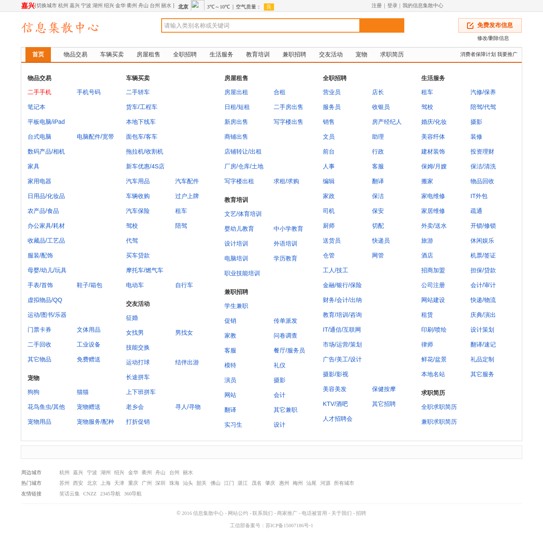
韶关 (201, 483)
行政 (378, 151)
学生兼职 (236, 305)
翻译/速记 (483, 344)
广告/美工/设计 (342, 359)
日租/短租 (237, 106)
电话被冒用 (314, 513)
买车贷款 (138, 255)
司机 (329, 210)
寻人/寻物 (188, 406)
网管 (378, 255)
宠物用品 (39, 421)
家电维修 (433, 196)
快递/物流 (483, 299)
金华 (120, 5)
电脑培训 (236, 258)
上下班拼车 (141, 392)
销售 (329, 121)
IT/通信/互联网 (342, 329)
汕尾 (311, 483)
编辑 (329, 181)
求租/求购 (286, 181)
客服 (378, 166)
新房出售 (236, 121)
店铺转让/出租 (243, 151)
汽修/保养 (483, 92)
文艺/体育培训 (243, 213)
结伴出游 (187, 362)
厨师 (329, 225)
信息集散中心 (208, 513)
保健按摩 (384, 389)
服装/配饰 (40, 255)
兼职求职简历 (439, 421)
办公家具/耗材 (46, 225)
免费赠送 (89, 359)
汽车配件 (187, 181)
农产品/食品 (43, 210)
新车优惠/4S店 (145, 166)
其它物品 (39, 359)
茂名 (257, 483)
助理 (378, 136)
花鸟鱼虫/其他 (46, 406)
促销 (230, 320)
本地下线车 (141, 121)
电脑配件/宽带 (95, 136)
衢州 (132, 5)
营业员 (332, 92)
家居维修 (433, 210)
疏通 (476, 210)
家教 (230, 335)
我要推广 (507, 54)
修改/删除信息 (493, 38)
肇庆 (270, 483)
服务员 (332, 106)
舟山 (143, 5)
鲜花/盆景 (434, 359)
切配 (378, 225)
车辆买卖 (112, 54)
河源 (325, 483)
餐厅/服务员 (289, 350)
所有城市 (344, 483)
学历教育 (285, 258)
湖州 (97, 5)
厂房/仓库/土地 (243, 166)
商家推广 (287, 513)
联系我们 (262, 513)
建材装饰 (433, 151)
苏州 (64, 483)
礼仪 (279, 365)
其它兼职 (285, 409)
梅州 (298, 483)
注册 (377, 5)
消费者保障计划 (478, 54)
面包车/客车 (141, 136)
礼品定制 (482, 359)
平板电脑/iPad (46, 121)
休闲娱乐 (482, 240)
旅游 (427, 240)
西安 (78, 483)
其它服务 (482, 374)
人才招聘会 (338, 418)
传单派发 (285, 320)
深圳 (160, 483)
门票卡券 (39, 329)
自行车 (184, 285)
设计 (279, 424)
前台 (329, 151)
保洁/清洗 (483, 166)
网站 (230, 394)
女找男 (135, 332)
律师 (427, 344)
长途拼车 (138, 377)
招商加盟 (433, 270)
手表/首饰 (40, 285)
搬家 (427, 181)
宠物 (361, 54)
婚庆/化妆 (434, 121)
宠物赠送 (89, 406)
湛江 (243, 483)
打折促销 (138, 421)
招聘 (361, 513)
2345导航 (110, 494)
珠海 (174, 483)
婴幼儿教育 (239, 228)
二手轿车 (138, 92)
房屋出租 (236, 92)
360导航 (133, 494)
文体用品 (89, 329)
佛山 (215, 483)
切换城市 (46, 5)
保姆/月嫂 (434, 166)
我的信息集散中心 (423, 5)
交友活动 (331, 54)
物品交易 (75, 54)
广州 (147, 483)
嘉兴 (28, 5)
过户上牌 (187, 196)
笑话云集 (69, 494)
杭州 (63, 5)
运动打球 (138, 362)
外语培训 (285, 243)
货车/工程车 (141, 106)
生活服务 (221, 54)
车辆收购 (138, 196)
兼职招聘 (294, 54)
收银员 (381, 106)
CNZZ (89, 494)
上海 (106, 483)
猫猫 (83, 392)
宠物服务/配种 (95, 421)
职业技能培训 (242, 273)
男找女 (184, 332)
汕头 (188, 483)
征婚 (132, 317)
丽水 (166, 5)
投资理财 (482, 151)
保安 (378, 210)
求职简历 (392, 54)
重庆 (133, 483)
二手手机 (39, 92)
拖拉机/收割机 (144, 151)
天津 (119, 483)
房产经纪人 (387, 121)
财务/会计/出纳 (342, 299)
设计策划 (482, 329)
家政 (329, 196)
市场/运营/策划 (342, 344)
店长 (378, 92)
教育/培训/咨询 (342, 314)
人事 (329, 166)
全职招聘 (185, 54)
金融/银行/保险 (342, 285)
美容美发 (335, 389)
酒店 (427, 255)
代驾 (132, 240)
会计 (279, 394)
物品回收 (482, 181)
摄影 (476, 121)
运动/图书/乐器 (47, 314)
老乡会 (135, 406)
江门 (229, 483)
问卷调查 (285, 335)
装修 (476, 136)
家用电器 (39, 181)
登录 (392, 5)
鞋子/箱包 (89, 285)
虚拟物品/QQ (45, 299)
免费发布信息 (495, 25)
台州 (155, 5)
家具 (33, 166)
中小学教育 (288, 228)
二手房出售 (288, 106)
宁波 (86, 5)
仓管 (329, 255)
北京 (92, 483)
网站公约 (238, 513)
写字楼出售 (288, 121)
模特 (230, 365)
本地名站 (433, 374)
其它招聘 (384, 403)
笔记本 (36, 106)
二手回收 (39, 344)
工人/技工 (335, 270)
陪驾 (181, 225)
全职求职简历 (439, 406)
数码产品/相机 (46, 151)
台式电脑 (39, 136)
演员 (230, 380)
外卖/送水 (434, 225)
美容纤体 (433, 136)
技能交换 (138, 347)
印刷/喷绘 (434, 329)
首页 (38, 54)
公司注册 (433, 285)
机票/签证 (483, 255)
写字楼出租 (239, 181)
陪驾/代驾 (483, 106)
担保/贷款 (483, 270)
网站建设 (433, 299)
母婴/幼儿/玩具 (47, 270)
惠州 (284, 483)
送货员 (332, 240)
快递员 (381, 240)
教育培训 (258, 54)
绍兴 (109, 5)
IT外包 (478, 196)
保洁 (378, 196)
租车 (181, 210)
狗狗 (33, 392)
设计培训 (236, 243)
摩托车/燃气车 (144, 270)
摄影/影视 (335, 374)
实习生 (233, 424)
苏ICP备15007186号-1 (289, 525)
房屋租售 (148, 54)
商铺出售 (236, 136)
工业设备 (89, 344)
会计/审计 (483, 285)
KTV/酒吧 (335, 403)
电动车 (135, 285)
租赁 (427, 314)
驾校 (132, 225)
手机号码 (89, 92)
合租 (279, 92)
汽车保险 (138, 210)
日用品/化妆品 (46, 196)
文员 (329, 136)
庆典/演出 (483, 314)
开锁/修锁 (483, 225)
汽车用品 (138, 181)
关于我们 (341, 513)
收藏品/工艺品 (46, 240)
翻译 (378, 181)
